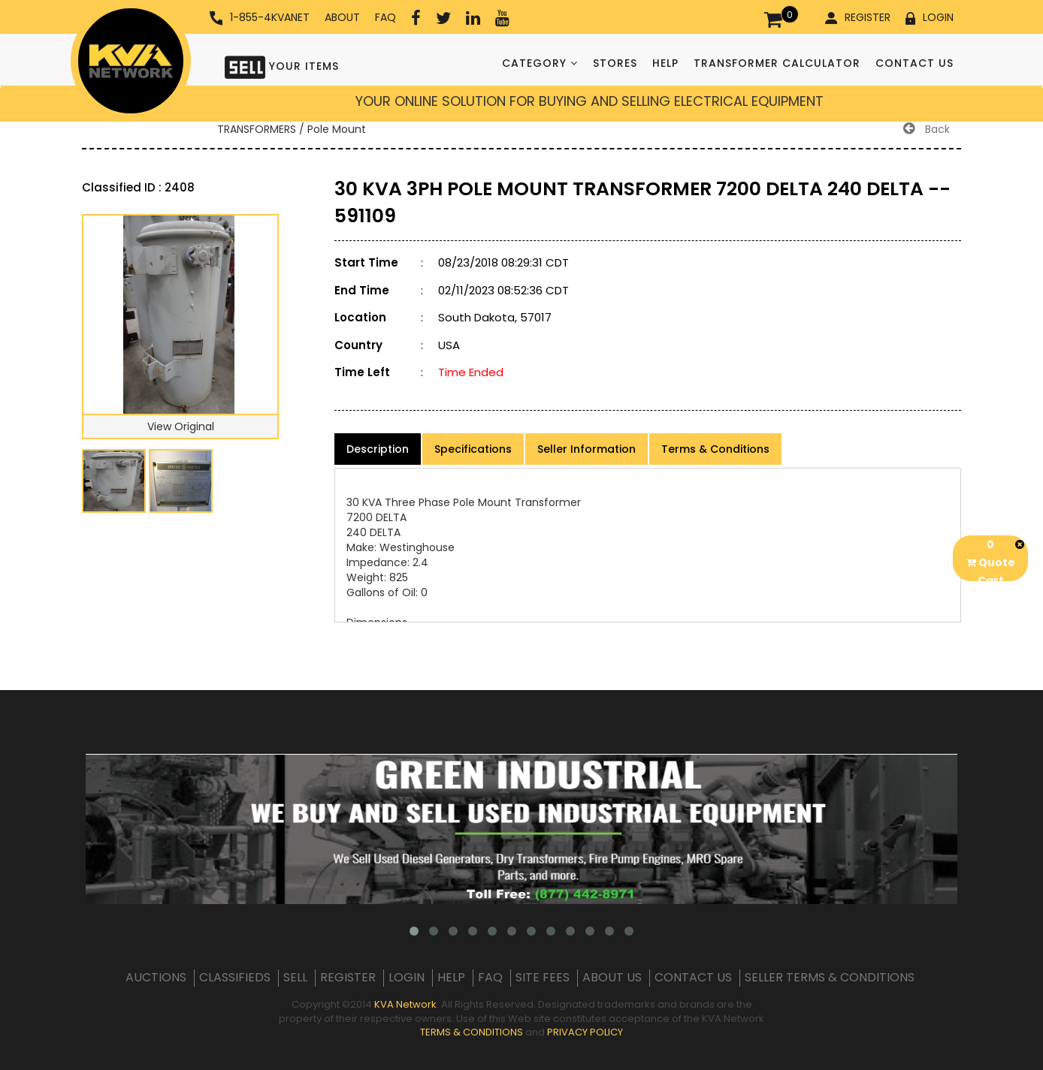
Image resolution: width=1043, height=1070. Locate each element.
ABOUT (342, 17)
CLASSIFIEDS (235, 977)
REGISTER (857, 17)
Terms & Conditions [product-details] (715, 449)
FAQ (385, 17)
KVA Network (405, 1004)
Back (926, 129)
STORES (615, 63)
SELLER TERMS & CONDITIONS (830, 977)
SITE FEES (542, 977)
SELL (295, 977)
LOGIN (929, 17)
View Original (180, 426)
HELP (665, 63)
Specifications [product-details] (473, 449)
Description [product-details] (377, 449)
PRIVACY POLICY (585, 1032)
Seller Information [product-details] (586, 449)
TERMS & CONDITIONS (471, 1032)
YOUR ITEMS (282, 66)
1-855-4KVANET (260, 18)
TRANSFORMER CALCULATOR (777, 63)
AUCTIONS (155, 977)
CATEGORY (540, 63)
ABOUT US (612, 977)
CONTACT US (914, 63)
